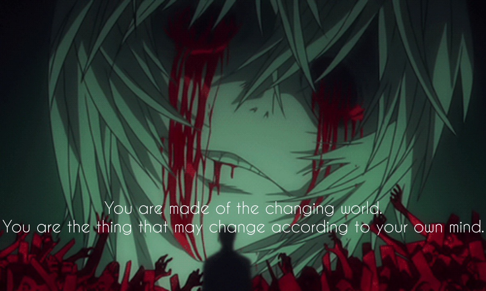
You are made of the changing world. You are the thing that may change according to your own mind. (243, 216)
